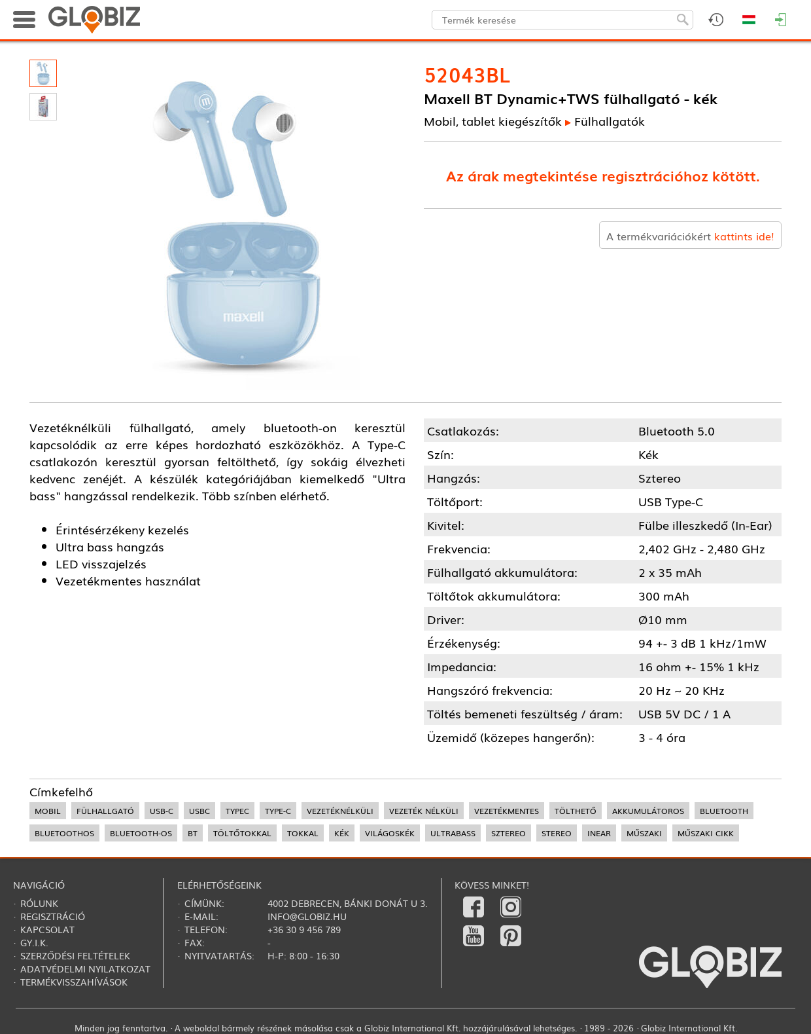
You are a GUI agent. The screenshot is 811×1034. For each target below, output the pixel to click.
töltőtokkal (242, 833)
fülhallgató (105, 811)
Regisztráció (52, 916)
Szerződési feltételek (75, 955)
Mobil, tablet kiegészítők (493, 120)
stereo (557, 833)
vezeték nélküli (423, 811)
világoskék (390, 833)
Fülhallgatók (609, 120)
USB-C (161, 811)
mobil (48, 811)
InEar (599, 833)
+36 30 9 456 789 (304, 929)
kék (341, 833)
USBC (199, 811)
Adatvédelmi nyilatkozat (85, 968)
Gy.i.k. (34, 942)
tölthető (575, 811)
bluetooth (724, 811)
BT (193, 833)
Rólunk (39, 903)
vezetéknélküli (340, 811)
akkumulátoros (648, 811)
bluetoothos (64, 833)
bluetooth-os (141, 833)
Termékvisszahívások (74, 981)
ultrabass (452, 833)
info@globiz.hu (307, 916)
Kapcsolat (47, 929)
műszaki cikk (706, 833)
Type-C (278, 811)
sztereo (508, 833)
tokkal (303, 833)
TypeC (237, 811)
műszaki (644, 833)
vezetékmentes (506, 811)
